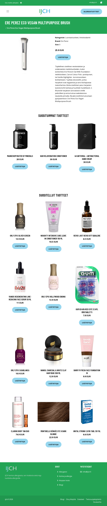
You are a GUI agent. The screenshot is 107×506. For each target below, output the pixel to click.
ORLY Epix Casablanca (20, 370)
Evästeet (80, 499)
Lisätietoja (63, 57)
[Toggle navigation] (8, 11)
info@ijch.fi (93, 2)
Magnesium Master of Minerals (20, 156)
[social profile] (21, 3)
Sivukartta (97, 502)
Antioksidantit (84, 37)
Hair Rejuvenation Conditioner (53, 156)
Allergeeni (63, 472)
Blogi (61, 485)
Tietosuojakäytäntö (93, 499)
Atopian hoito (64, 480)
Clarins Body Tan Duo (20, 431)
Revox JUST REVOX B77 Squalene (87, 235)
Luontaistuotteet (72, 37)
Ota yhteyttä (71, 499)
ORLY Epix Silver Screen (20, 235)
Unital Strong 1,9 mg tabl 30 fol (87, 431)
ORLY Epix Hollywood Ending (53, 296)
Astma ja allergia (65, 476)
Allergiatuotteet (91, 11)
